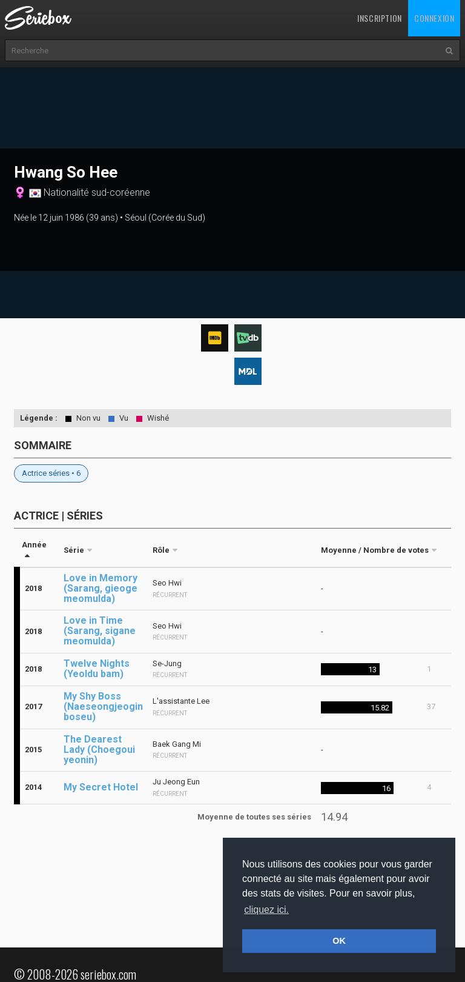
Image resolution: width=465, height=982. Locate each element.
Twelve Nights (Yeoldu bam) (97, 668)
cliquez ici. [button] (266, 909)
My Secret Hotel (101, 787)
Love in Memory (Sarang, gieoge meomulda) (100, 588)
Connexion (434, 18)
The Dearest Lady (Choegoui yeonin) (99, 749)
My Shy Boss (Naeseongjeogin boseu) (103, 706)
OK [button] (339, 941)
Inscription (379, 18)
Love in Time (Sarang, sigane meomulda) (100, 630)
